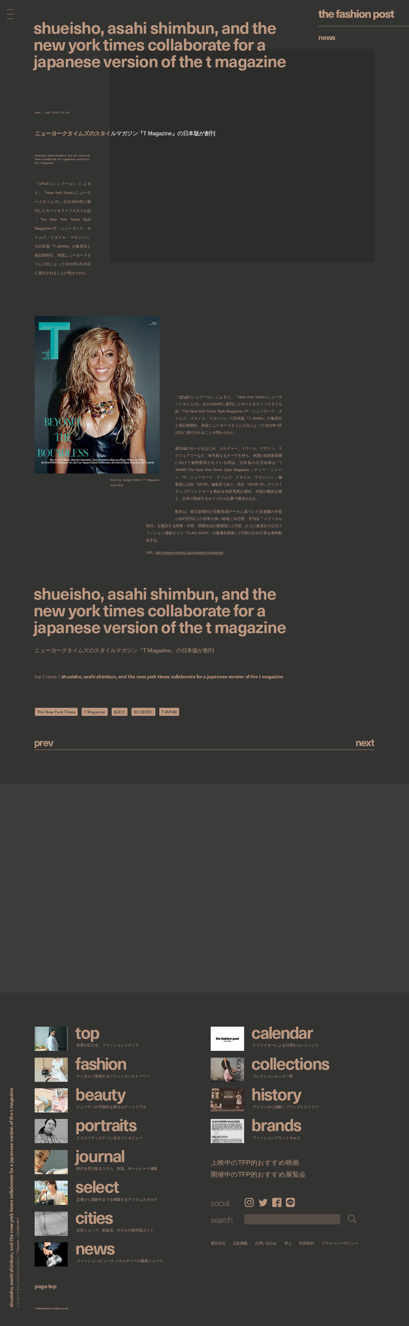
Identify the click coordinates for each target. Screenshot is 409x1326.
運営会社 (218, 1243)
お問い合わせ (266, 1243)
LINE (290, 1202)
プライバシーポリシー (339, 1243)
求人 (288, 1243)
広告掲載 (240, 1243)
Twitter (263, 1202)
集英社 (120, 712)
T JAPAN (169, 712)
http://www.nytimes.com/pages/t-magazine (189, 553)
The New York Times (56, 712)
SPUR (184, 397)
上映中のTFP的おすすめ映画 (255, 1162)
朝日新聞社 (143, 712)
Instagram (249, 1202)
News (326, 36)
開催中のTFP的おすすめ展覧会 (258, 1174)
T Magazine (94, 712)
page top (45, 1286)
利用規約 (306, 1243)
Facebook (277, 1202)
